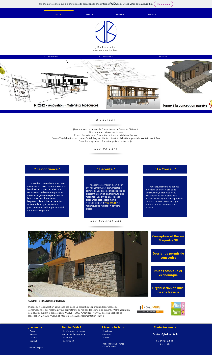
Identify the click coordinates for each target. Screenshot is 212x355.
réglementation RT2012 (92, 315)
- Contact (33, 341)
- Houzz (105, 337)
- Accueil (32, 331)
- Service (33, 334)
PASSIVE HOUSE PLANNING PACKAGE (82, 312)
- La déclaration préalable (73, 331)
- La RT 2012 (67, 337)
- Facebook (107, 331)
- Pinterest (106, 334)
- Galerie (33, 337)
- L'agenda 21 (68, 341)
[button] (88, 264)
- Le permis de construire (73, 334)
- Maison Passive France (113, 343)
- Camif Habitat (109, 346)
